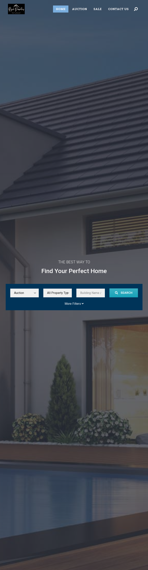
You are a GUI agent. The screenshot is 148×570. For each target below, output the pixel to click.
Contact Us (118, 9)
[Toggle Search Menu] (135, 9)
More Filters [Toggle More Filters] (74, 303)
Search (123, 292)
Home (61, 9)
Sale (97, 9)
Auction (79, 9)
